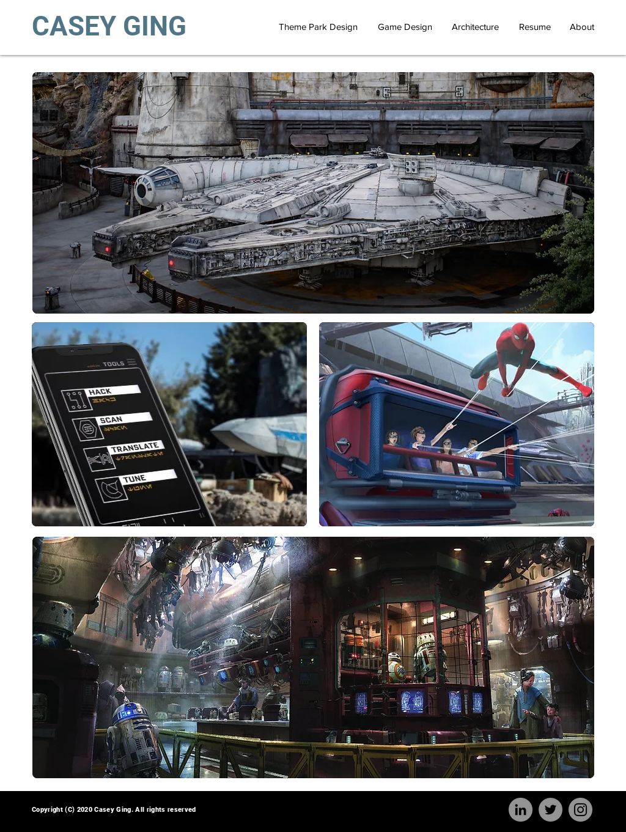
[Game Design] (404, 26)
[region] (313, 193)
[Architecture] (475, 26)
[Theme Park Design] (318, 26)
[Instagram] (580, 810)
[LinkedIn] (520, 810)
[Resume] (535, 26)
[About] (582, 26)
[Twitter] (550, 810)
